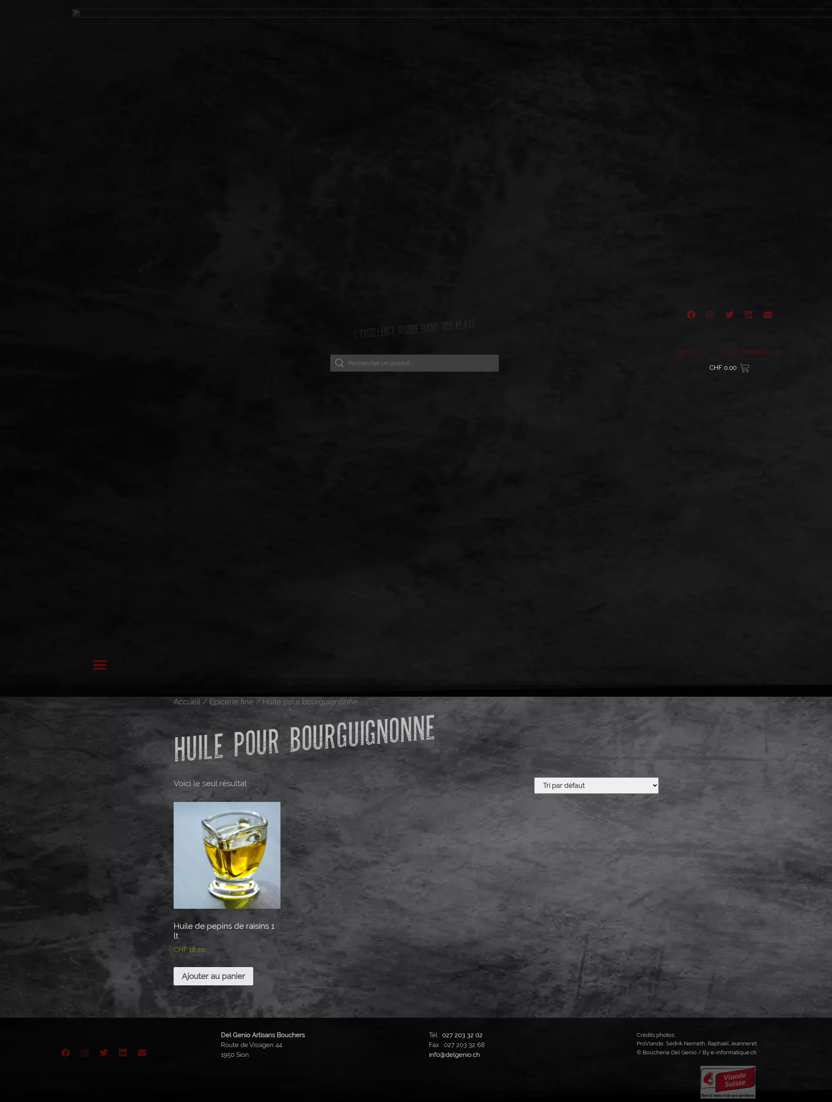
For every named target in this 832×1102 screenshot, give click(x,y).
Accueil (187, 701)
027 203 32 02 (462, 1035)
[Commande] (596, 785)
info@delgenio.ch (454, 1055)
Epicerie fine (231, 701)
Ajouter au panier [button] (213, 976)
